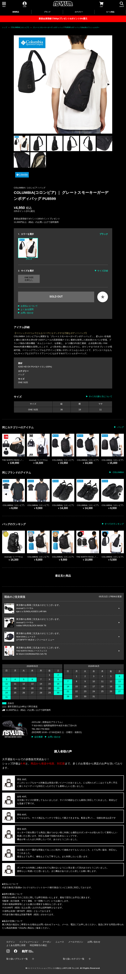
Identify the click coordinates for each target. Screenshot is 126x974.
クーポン (47, 942)
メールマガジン (75, 942)
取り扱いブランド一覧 (17, 959)
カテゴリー (79, 12)
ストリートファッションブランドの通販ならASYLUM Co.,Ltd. (53, 968)
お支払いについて (29, 306)
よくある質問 (27, 309)
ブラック (28, 249)
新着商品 (15, 12)
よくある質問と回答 (16, 945)
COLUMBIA (118, 472)
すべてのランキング (114, 524)
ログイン (10, 942)
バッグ (42, 187)
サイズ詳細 (102, 270)
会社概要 (38, 737)
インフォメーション (28, 942)
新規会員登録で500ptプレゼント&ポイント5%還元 (63, 18)
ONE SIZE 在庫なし (28, 279)
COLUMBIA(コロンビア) (20, 27)
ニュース (59, 942)
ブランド (47, 12)
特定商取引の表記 (38, 945)
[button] (108, 84)
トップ (4, 27)
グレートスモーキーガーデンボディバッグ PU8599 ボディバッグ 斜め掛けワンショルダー (66, 27)
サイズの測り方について (100, 396)
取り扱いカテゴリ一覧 (73, 959)
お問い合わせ (27, 313)
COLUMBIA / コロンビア (26, 187)
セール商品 (110, 12)
